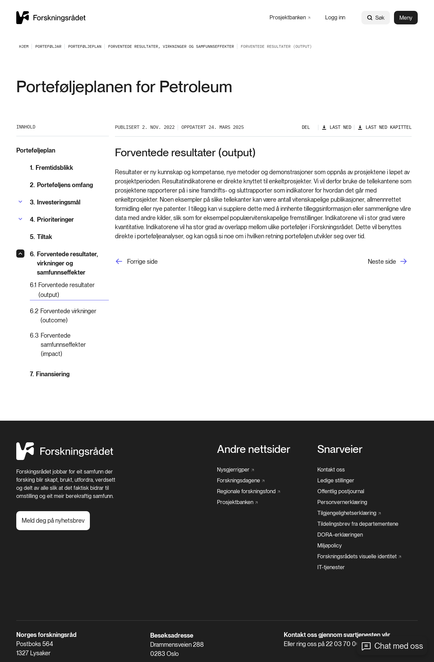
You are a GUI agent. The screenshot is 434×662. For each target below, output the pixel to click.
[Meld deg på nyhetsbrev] (53, 520)
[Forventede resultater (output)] (69, 290)
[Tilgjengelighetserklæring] (349, 513)
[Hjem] (64, 458)
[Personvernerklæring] (342, 502)
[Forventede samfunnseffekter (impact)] (69, 344)
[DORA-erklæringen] (340, 535)
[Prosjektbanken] (290, 17)
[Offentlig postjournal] (340, 491)
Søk (375, 18)
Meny (405, 18)
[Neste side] (390, 261)
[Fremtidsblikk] (69, 167)
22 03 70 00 (343, 643)
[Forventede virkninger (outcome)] (69, 315)
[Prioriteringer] (52, 219)
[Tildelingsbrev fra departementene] (357, 524)
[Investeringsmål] (55, 202)
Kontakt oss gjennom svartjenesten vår (337, 634)
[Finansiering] (69, 374)
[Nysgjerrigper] (235, 470)
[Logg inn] (335, 17)
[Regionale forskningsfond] (248, 491)
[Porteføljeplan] (84, 46)
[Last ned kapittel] (384, 127)
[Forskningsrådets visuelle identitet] (359, 557)
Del (306, 127)
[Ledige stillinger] (335, 481)
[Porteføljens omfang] (69, 184)
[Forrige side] (136, 261)
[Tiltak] (69, 236)
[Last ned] (336, 127)
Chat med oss (398, 646)
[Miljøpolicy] (329, 546)
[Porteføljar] (48, 46)
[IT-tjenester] (331, 567)
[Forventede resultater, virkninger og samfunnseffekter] (171, 46)
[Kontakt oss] (331, 470)
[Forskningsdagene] (240, 481)
